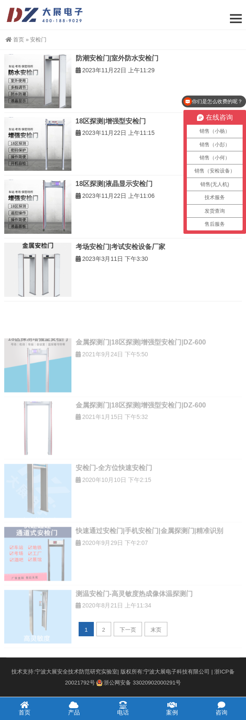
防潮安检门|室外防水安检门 (117, 58)
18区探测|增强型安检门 (111, 121)
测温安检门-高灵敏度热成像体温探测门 (134, 614)
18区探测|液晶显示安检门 (114, 183)
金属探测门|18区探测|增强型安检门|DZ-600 (141, 362)
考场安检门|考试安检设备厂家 (120, 246)
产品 (73, 708)
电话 (123, 708)
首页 (14, 39)
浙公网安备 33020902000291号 (138, 682)
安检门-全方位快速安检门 (114, 488)
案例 (172, 708)
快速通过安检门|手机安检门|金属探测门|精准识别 (149, 551)
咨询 (221, 708)
